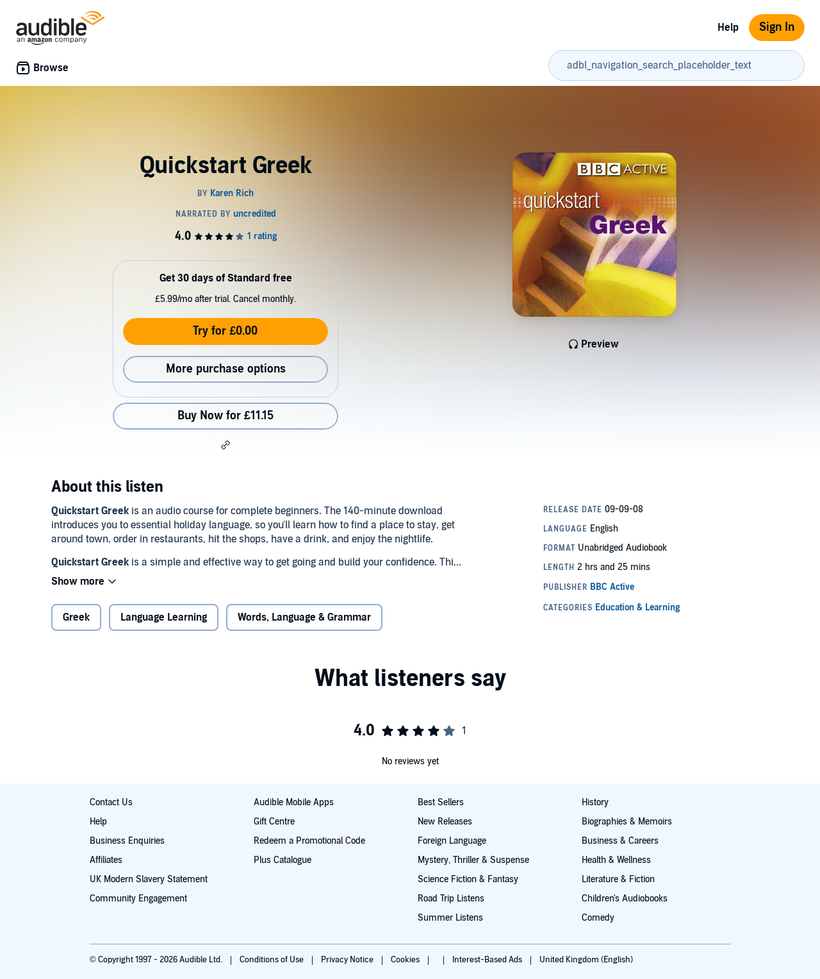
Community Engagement (138, 898)
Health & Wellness (616, 860)
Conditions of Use (273, 960)
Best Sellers (441, 802)
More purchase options (226, 369)
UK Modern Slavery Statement (149, 879)
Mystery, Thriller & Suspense (473, 860)
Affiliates (106, 860)
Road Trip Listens (451, 898)
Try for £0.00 (225, 331)
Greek (76, 617)
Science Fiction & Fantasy (468, 879)
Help (728, 27)
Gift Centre (274, 821)
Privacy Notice (348, 960)
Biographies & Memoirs (627, 821)
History (595, 802)
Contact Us (111, 802)
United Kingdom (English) (586, 960)
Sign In (776, 27)
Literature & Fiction (618, 879)
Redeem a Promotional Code (309, 840)
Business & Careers (620, 840)
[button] (225, 445)
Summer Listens (450, 917)
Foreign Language (452, 840)
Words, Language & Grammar (304, 617)
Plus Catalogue (282, 860)
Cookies (406, 960)
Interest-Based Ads (488, 960)
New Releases (445, 821)
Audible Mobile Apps (294, 802)
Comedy (598, 917)
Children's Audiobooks (625, 898)
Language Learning (163, 617)
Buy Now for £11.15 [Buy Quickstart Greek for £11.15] (225, 416)
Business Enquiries (127, 840)
